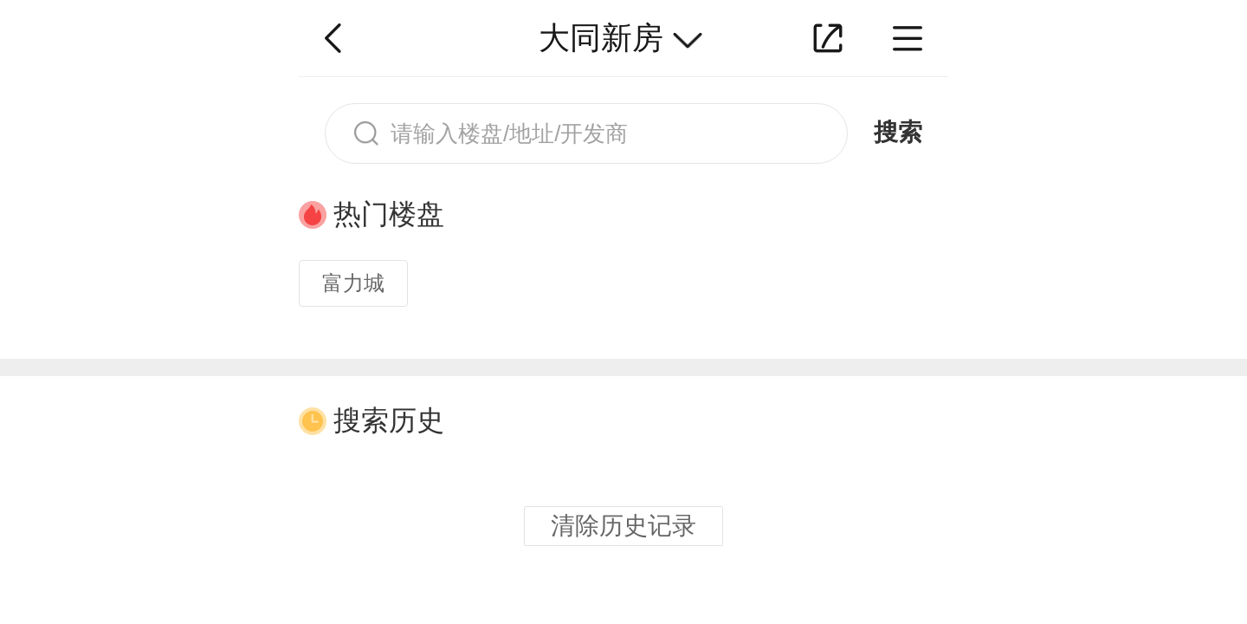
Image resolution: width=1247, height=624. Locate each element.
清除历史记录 (623, 525)
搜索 (898, 132)
